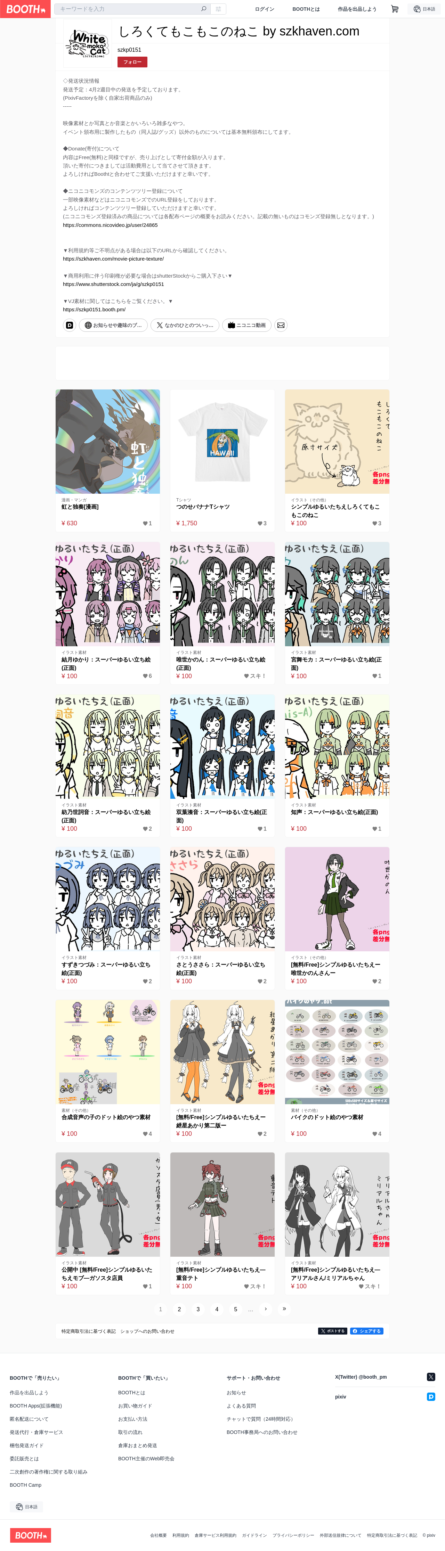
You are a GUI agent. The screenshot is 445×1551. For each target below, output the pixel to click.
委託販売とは (24, 1458)
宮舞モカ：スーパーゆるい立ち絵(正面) (336, 664)
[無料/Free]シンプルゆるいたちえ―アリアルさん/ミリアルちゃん (335, 1274)
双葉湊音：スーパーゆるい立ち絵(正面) (221, 816)
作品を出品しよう (357, 9)
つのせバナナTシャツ (203, 507)
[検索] (204, 9)
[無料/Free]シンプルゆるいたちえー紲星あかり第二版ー (221, 1121)
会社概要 (158, 1535)
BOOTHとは (306, 9)
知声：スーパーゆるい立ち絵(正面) (334, 812)
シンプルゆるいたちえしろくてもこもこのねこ (335, 511)
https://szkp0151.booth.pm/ (94, 309)
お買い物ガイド (135, 1406)
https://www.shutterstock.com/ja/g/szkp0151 (113, 284)
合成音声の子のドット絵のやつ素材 (106, 1117)
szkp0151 (129, 50)
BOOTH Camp (25, 1485)
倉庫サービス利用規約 (215, 1535)
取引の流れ (130, 1432)
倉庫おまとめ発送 (137, 1445)
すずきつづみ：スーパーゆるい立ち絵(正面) (106, 969)
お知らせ (236, 1392)
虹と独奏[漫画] (80, 507)
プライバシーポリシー (293, 1535)
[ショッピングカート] (395, 9)
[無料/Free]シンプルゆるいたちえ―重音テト (221, 1274)
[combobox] (132, 9)
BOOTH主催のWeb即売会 (146, 1458)
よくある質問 (241, 1406)
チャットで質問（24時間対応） (261, 1419)
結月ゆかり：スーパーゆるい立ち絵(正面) (106, 664)
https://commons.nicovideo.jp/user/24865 (110, 225)
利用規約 (180, 1535)
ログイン (264, 9)
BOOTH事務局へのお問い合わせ (262, 1432)
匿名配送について (29, 1419)
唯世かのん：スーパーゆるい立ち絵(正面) (220, 664)
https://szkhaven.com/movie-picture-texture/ (113, 259)
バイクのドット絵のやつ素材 (327, 1117)
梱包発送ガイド (27, 1445)
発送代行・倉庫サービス (36, 1432)
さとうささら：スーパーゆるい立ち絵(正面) (220, 969)
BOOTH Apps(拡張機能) (36, 1406)
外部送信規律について (341, 1535)
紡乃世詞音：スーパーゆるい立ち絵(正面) (106, 816)
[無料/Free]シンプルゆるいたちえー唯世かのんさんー (335, 969)
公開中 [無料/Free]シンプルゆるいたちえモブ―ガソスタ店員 (107, 1274)
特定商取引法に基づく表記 (392, 1535)
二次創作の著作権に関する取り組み (49, 1472)
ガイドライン (254, 1535)
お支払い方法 (132, 1419)
